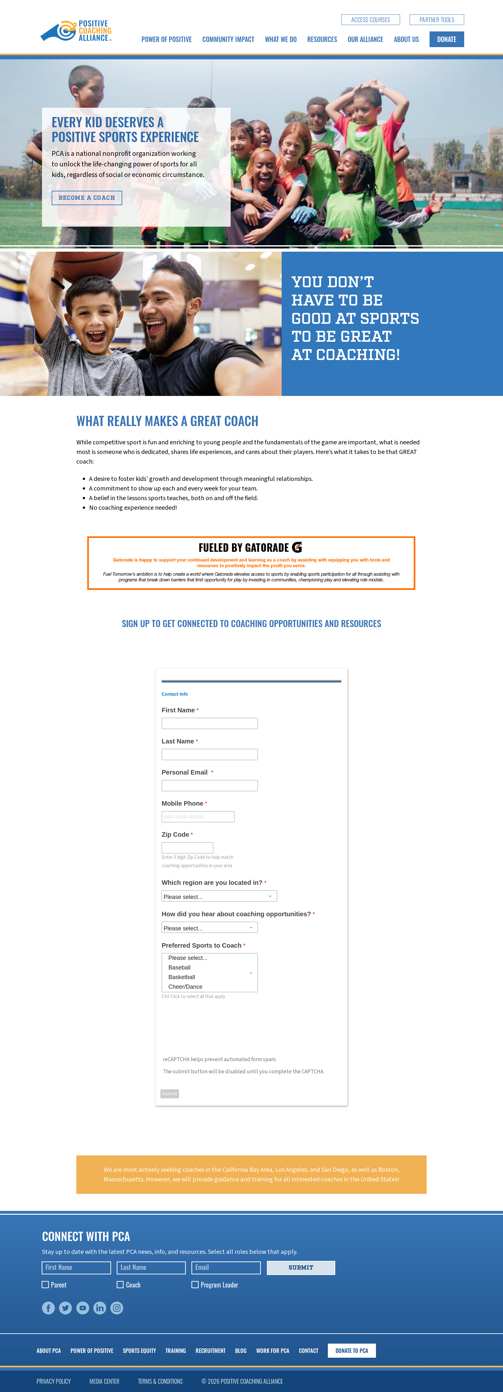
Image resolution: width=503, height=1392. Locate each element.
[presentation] (210, 1028)
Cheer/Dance (210, 987)
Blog (241, 1350)
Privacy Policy (54, 1381)
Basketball (210, 977)
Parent (58, 1284)
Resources (322, 39)
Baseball (210, 968)
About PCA (49, 1350)
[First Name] (76, 1268)
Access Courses (370, 19)
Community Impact (228, 39)
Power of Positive (166, 39)
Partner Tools (437, 19)
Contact (308, 1350)
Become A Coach (87, 198)
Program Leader (219, 1284)
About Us (406, 39)
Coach (133, 1284)
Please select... (210, 958)
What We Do (281, 39)
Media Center (104, 1381)
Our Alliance (365, 39)
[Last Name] (151, 1268)
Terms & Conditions (160, 1381)
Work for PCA (272, 1350)
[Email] (226, 1268)
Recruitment (211, 1350)
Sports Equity (139, 1350)
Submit (301, 1267)
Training (176, 1350)
